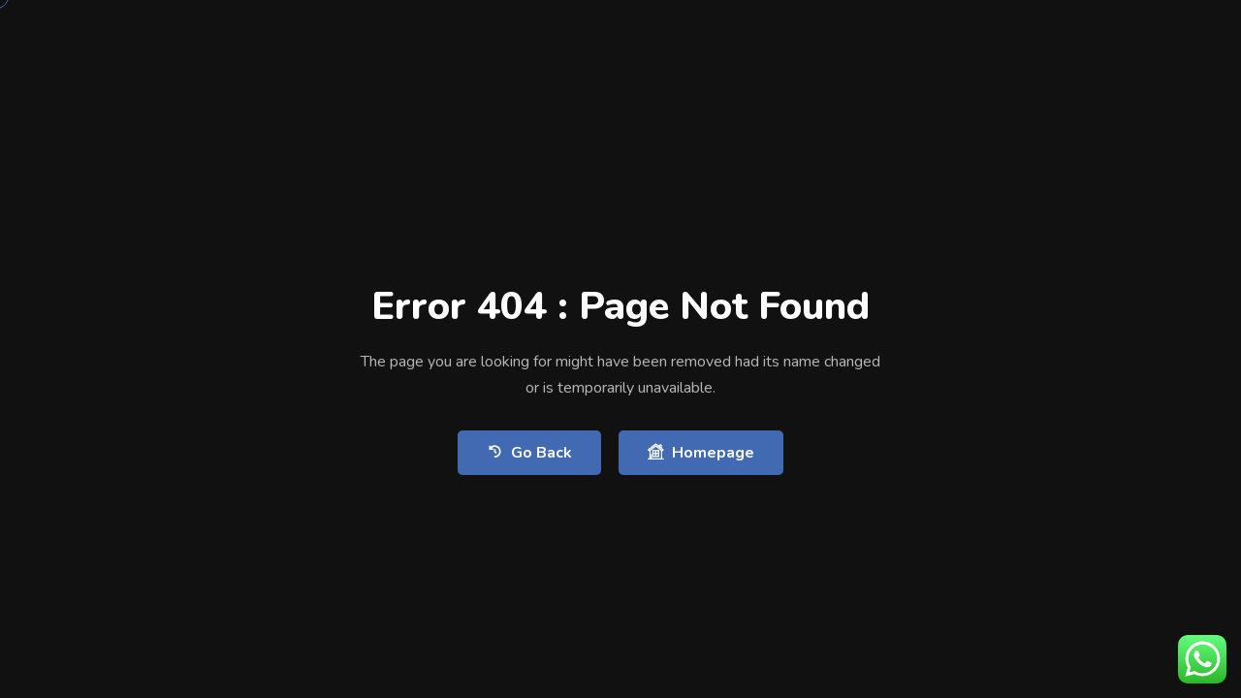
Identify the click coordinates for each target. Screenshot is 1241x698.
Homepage (701, 452)
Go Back (529, 452)
